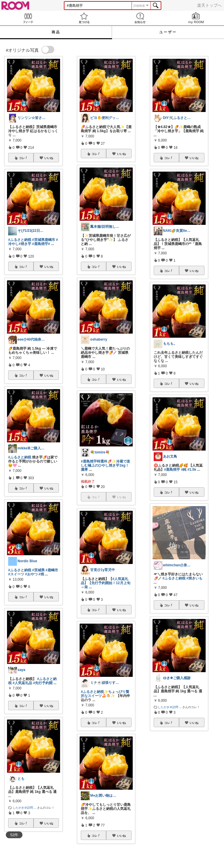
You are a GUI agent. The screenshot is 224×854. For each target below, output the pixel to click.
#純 (184, 469)
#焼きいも (194, 578)
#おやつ (31, 574)
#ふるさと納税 (19, 240)
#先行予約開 (42, 683)
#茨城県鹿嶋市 (43, 240)
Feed (28, 18)
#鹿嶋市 (52, 570)
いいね (48, 157)
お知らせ (140, 18)
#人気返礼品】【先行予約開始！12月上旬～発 (105, 583)
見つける (84, 18)
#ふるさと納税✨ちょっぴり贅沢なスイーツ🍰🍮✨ (105, 694)
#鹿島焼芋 (40, 244)
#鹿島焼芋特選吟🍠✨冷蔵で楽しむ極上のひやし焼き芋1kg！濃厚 (105, 465)
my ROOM (196, 18)
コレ (23, 157)
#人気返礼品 (22, 683)
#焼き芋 (25, 244)
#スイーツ (16, 574)
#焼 (41, 574)
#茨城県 (38, 570)
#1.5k (192, 469)
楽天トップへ (209, 5)
